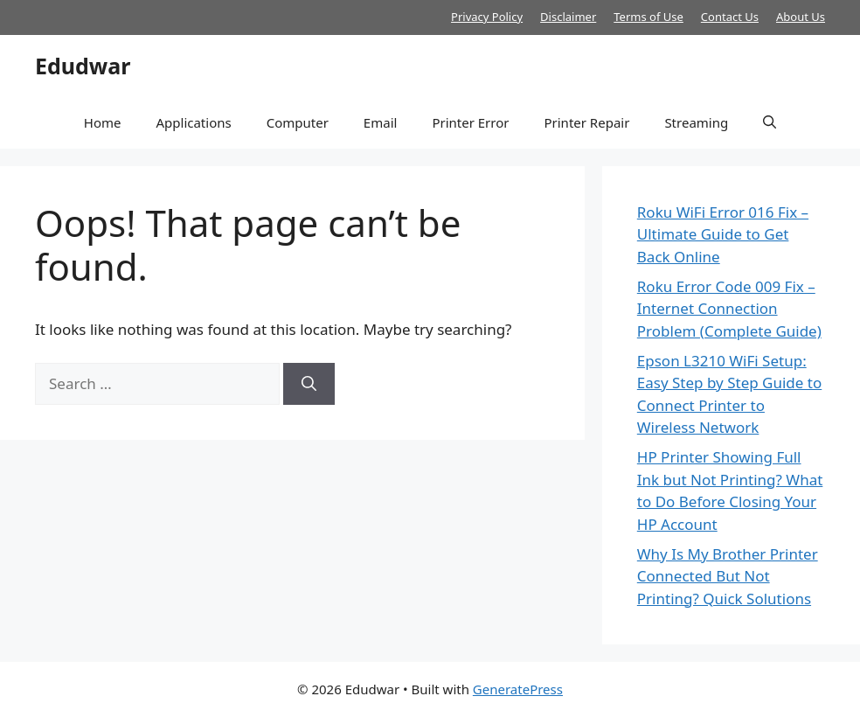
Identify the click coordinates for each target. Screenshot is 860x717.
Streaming (696, 122)
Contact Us (730, 16)
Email (381, 122)
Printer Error (470, 122)
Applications (193, 122)
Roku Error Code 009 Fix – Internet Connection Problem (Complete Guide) (729, 308)
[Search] (309, 384)
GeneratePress (518, 689)
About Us (800, 16)
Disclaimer (568, 16)
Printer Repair (586, 122)
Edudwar (82, 65)
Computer (298, 122)
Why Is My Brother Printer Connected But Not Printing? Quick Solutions (727, 576)
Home (102, 122)
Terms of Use (648, 16)
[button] (770, 122)
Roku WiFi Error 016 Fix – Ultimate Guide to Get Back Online (722, 234)
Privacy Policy (487, 16)
